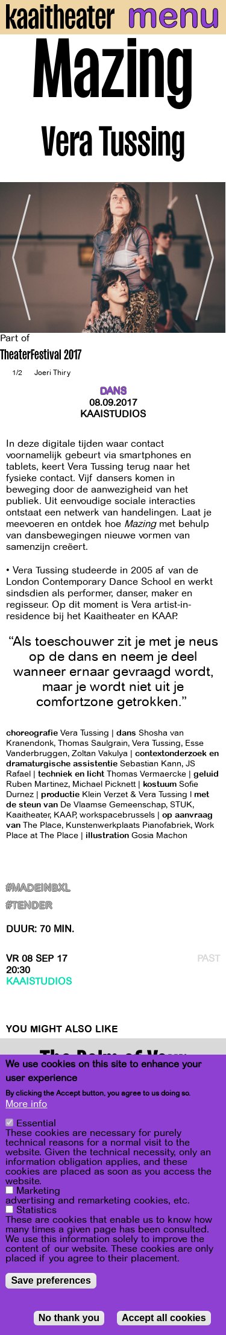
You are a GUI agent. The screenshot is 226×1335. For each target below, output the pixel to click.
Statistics (36, 1212)
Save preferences (51, 1282)
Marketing (38, 1193)
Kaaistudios (113, 414)
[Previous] (18, 258)
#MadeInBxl (38, 888)
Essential (36, 1125)
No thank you (69, 1319)
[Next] (208, 258)
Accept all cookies (164, 1319)
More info (26, 1106)
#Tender (29, 906)
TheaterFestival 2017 (40, 356)
